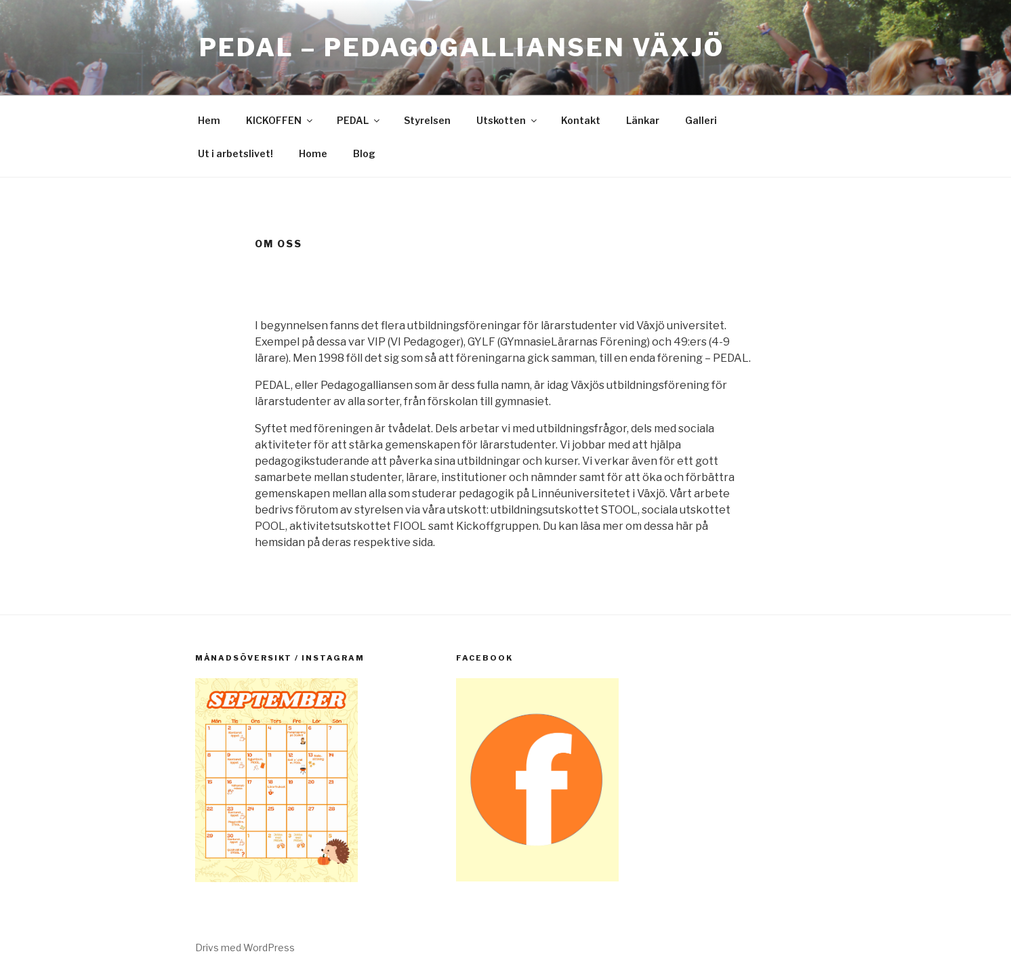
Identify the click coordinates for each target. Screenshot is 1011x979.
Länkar (642, 120)
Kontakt (580, 120)
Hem (209, 120)
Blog (364, 153)
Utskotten (507, 120)
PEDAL (359, 120)
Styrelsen (427, 120)
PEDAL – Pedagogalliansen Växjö (461, 47)
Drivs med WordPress (245, 947)
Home (313, 153)
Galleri (701, 120)
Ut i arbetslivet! (235, 153)
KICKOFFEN (280, 120)
